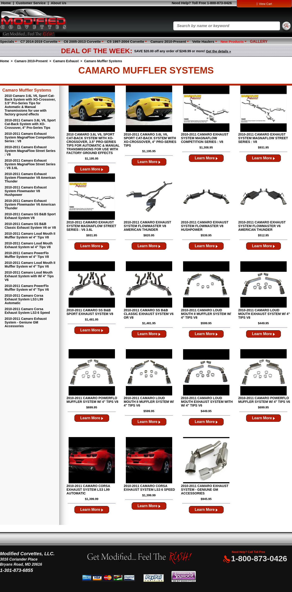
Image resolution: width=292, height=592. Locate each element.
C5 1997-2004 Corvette (125, 41)
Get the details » (218, 51)
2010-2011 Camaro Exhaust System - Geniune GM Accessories (26, 322)
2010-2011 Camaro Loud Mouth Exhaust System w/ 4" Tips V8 (29, 245)
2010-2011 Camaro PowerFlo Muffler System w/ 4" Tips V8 (27, 255)
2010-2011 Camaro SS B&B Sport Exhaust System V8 (30, 216)
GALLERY (259, 41)
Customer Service (31, 3)
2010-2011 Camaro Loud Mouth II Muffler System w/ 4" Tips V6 (30, 264)
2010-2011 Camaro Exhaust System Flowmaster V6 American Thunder (30, 204)
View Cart (265, 4)
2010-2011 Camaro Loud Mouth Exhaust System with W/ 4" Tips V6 (29, 276)
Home (6, 3)
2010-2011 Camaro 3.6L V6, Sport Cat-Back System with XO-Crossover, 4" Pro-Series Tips (30, 124)
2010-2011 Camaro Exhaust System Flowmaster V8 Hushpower (26, 191)
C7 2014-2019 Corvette (38, 41)
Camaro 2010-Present (168, 41)
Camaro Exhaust (66, 61)
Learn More (91, 169)
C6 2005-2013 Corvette (82, 41)
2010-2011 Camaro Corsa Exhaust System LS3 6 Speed (27, 310)
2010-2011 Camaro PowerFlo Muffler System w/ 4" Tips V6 (27, 287)
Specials (7, 41)
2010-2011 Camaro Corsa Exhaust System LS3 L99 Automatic (24, 299)
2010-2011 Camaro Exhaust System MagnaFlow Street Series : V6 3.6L (30, 164)
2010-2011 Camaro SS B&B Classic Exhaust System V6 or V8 (30, 225)
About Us (58, 3)
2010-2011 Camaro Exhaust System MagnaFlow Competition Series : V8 (29, 137)
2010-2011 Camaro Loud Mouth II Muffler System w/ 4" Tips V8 (30, 235)
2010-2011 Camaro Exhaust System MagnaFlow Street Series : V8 (30, 150)
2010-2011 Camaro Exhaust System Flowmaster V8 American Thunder (30, 177)
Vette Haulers (203, 41)
